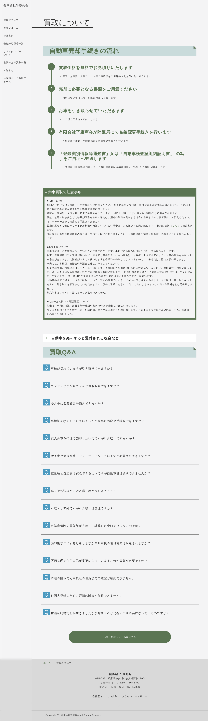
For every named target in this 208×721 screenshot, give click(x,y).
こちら (176, 225)
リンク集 (112, 696)
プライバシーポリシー (134, 696)
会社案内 (8, 36)
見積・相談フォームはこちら (119, 637)
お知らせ (8, 70)
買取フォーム (11, 28)
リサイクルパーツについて (14, 53)
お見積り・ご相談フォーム (14, 80)
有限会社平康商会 (15, 5)
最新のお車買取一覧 (14, 62)
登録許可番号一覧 (13, 43)
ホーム (47, 663)
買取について (11, 20)
